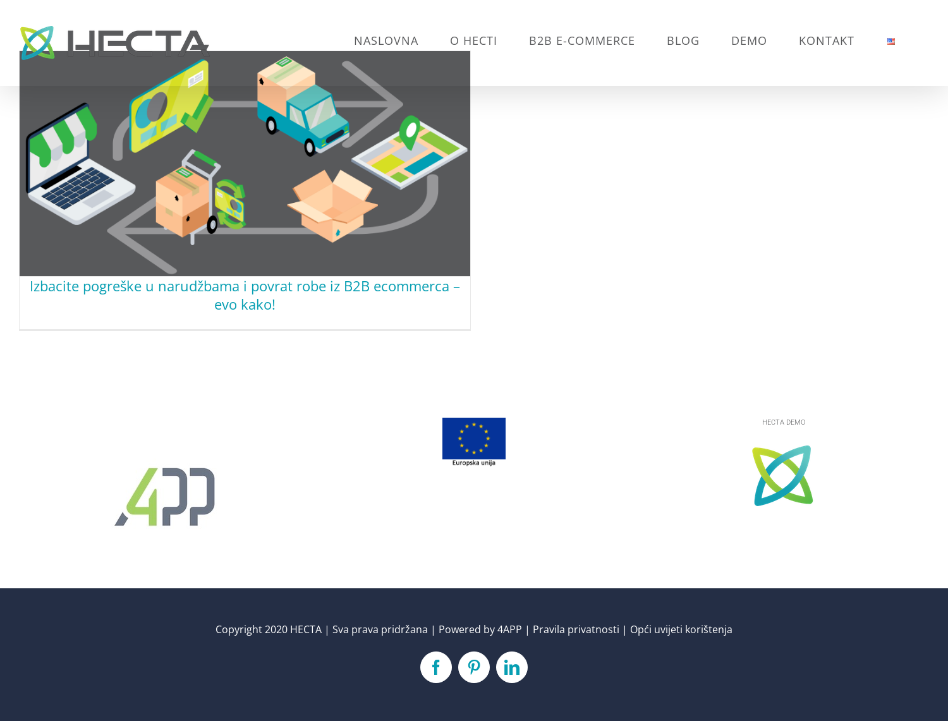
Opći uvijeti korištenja (681, 629)
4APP (509, 629)
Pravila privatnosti (576, 629)
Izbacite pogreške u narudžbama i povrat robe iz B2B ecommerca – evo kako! (245, 294)
